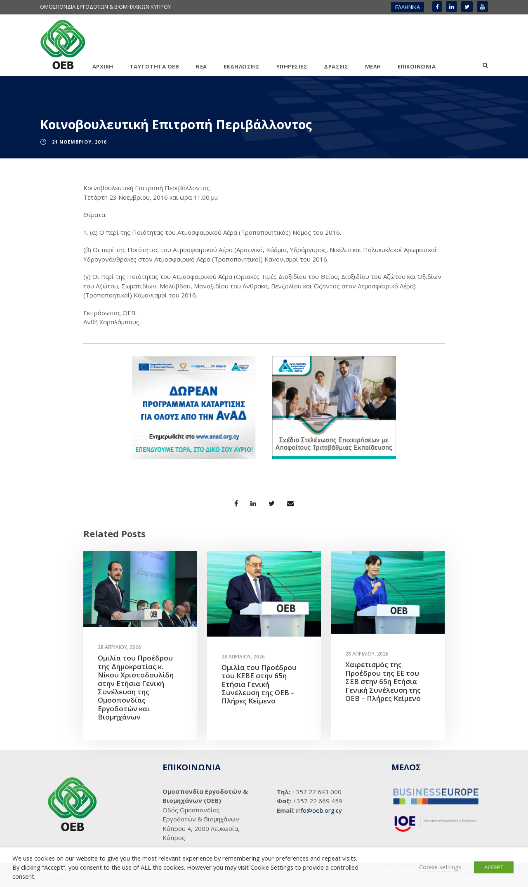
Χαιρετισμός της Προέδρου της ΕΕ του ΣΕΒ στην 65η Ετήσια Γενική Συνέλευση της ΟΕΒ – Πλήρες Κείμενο (383, 681)
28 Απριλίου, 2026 (119, 647)
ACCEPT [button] (493, 867)
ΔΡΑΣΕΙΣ (336, 66)
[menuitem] (407, 7)
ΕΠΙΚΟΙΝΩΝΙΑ (417, 66)
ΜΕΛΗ (373, 66)
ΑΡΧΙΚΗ (102, 66)
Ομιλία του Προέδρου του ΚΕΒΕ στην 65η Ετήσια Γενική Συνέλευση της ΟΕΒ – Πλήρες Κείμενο (259, 684)
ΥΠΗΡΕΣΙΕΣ (292, 66)
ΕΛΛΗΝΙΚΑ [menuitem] (407, 7)
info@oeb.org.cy (319, 810)
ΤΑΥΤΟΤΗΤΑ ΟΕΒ (154, 66)
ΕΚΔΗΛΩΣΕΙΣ (242, 66)
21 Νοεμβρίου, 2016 (79, 142)
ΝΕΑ (201, 66)
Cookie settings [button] (440, 867)
